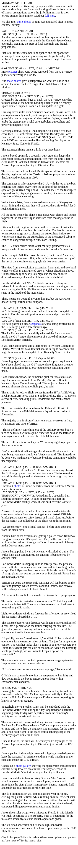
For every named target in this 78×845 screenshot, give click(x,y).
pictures (12, 71)
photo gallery (23, 765)
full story (50, 15)
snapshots (35, 323)
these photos (24, 21)
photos (17, 485)
